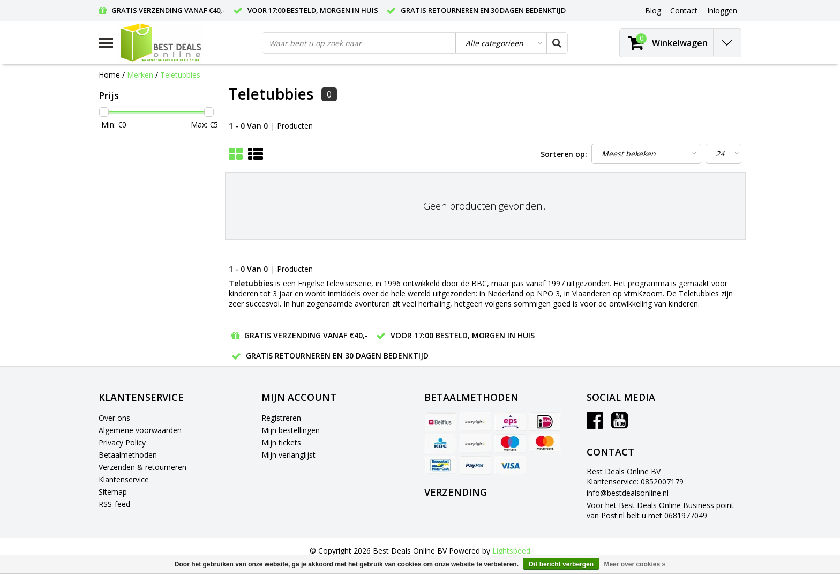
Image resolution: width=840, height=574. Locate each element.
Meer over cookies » (634, 564)
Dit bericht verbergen (561, 564)
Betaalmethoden (128, 455)
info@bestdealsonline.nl (628, 493)
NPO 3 (548, 293)
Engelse (311, 283)
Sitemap (113, 492)
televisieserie (349, 283)
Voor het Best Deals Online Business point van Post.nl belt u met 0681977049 (660, 510)
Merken (140, 75)
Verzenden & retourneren (142, 467)
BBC (479, 283)
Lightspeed (511, 551)
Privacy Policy (122, 442)
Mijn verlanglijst (288, 455)
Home (109, 75)
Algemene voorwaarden (140, 430)
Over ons (114, 418)
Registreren (281, 418)
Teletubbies (180, 75)
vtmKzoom (643, 293)
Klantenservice (124, 479)
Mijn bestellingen (290, 430)
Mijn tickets (281, 442)
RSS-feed (114, 504)
